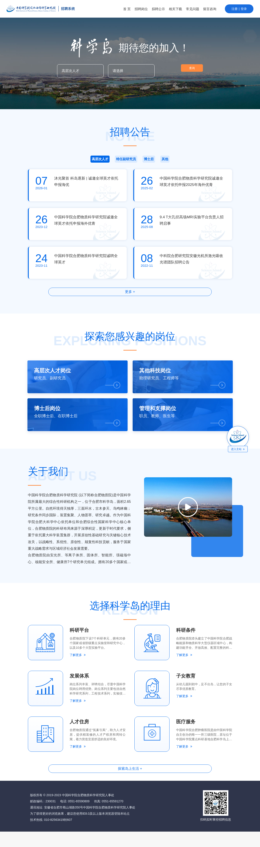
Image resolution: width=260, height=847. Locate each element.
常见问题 (192, 9)
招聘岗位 (141, 9)
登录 (244, 9)
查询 (180, 71)
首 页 (127, 9)
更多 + (130, 297)
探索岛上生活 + (130, 783)
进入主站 (238, 449)
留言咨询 (209, 9)
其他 (197, 161)
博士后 (152, 161)
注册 (234, 9)
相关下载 (175, 9)
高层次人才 (63, 161)
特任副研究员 (107, 161)
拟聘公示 (158, 9)
